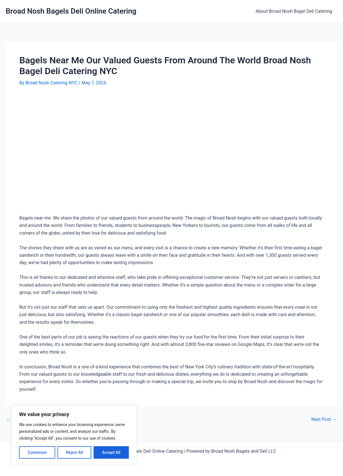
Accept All (111, 452)
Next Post (324, 419)
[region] (74, 435)
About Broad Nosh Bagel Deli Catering (294, 11)
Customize (37, 452)
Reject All (74, 452)
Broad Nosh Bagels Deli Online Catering (71, 11)
